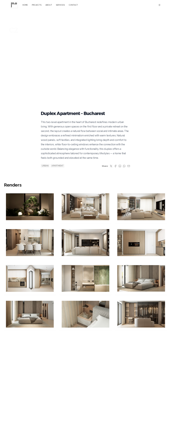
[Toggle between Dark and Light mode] (159, 4)
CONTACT (73, 5)
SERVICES (60, 5)
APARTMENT (57, 166)
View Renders (19, 41)
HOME (25, 5)
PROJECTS (36, 5)
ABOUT (48, 5)
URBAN (45, 166)
